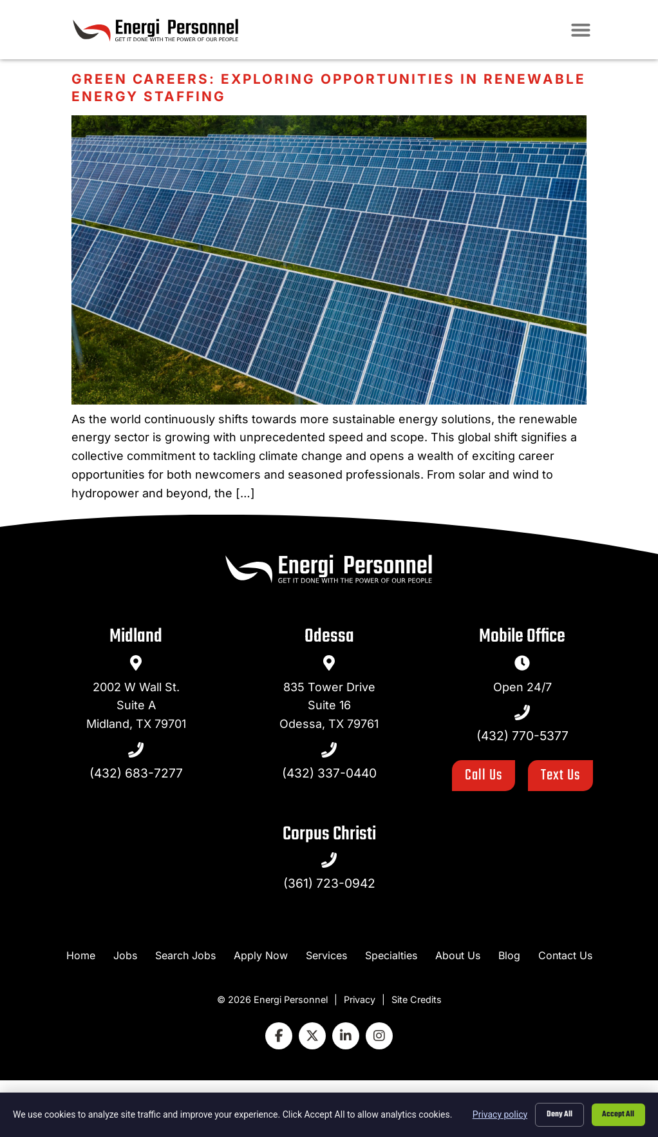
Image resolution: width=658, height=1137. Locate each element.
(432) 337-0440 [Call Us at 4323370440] (329, 773)
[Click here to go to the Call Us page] (483, 775)
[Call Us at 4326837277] (136, 750)
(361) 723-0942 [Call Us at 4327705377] (329, 883)
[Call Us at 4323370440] (329, 750)
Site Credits (416, 999)
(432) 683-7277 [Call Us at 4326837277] (136, 773)
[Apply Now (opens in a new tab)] (261, 955)
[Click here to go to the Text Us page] (560, 775)
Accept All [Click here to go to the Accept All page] (617, 1113)
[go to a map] (136, 663)
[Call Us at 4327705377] (522, 712)
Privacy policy (495, 1114)
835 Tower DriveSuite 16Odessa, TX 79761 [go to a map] (329, 705)
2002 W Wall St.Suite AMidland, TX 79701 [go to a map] (136, 705)
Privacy (359, 999)
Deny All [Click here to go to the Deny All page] (556, 1113)
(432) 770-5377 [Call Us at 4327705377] (522, 735)
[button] (621, 32)
